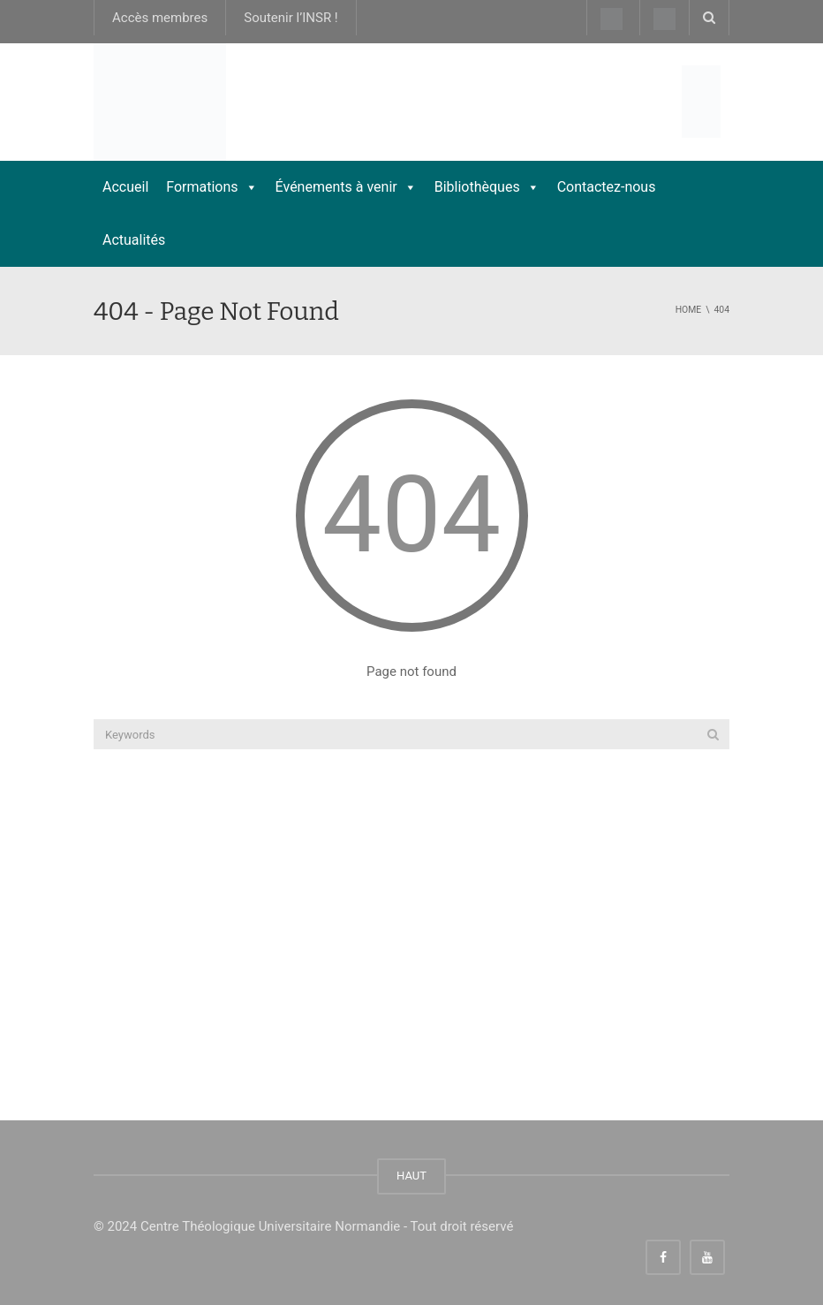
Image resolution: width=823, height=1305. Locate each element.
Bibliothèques (487, 187)
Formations (211, 187)
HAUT (411, 1175)
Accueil (125, 186)
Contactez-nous (606, 186)
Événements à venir (346, 187)
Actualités (133, 239)
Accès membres (160, 18)
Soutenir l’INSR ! (291, 18)
